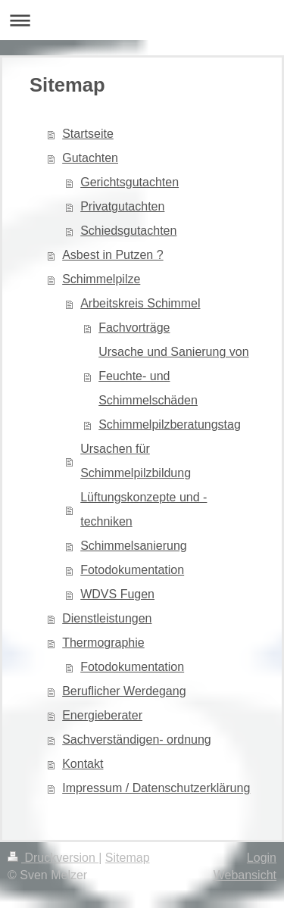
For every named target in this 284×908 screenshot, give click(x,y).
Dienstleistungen (106, 618)
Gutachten (90, 157)
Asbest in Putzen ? (112, 254)
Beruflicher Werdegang (124, 691)
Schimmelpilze (101, 279)
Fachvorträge (134, 327)
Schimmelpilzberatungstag (169, 424)
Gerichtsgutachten (129, 182)
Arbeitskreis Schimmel (140, 303)
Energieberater (102, 715)
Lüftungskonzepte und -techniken (143, 509)
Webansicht (245, 875)
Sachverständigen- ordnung (136, 739)
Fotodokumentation (132, 569)
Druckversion (53, 857)
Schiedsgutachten (128, 230)
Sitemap (127, 857)
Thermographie (103, 642)
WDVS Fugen (117, 594)
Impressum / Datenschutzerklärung (156, 788)
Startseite (88, 133)
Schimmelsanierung (133, 545)
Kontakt (82, 763)
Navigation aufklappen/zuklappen (142, 20)
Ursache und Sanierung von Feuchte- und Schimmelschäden (173, 376)
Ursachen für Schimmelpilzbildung (135, 460)
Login (261, 857)
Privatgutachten (122, 206)
